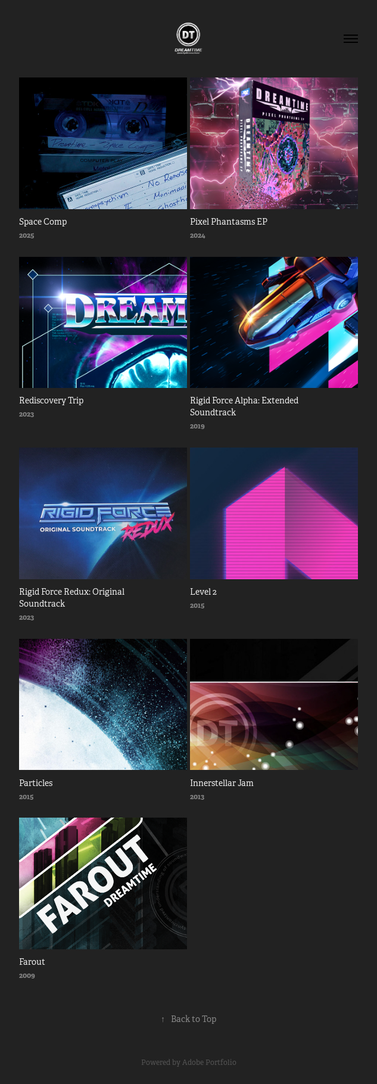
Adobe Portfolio (209, 1062)
